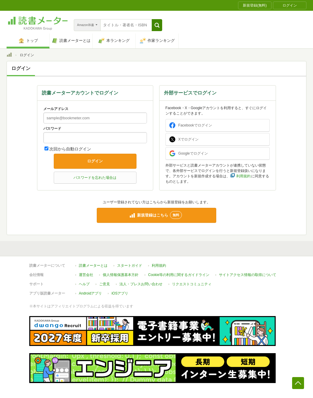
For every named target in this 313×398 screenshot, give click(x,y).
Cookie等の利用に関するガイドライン (178, 275)
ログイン (95, 161)
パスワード (52, 128)
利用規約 (159, 265)
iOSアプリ (119, 293)
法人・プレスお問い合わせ (140, 284)
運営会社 (86, 275)
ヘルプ (84, 284)
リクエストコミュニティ (191, 284)
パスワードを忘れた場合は (94, 178)
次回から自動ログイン (70, 149)
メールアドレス (55, 109)
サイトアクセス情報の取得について (247, 275)
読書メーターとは (93, 265)
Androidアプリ (90, 293)
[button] (157, 25)
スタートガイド (129, 265)
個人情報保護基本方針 (121, 275)
